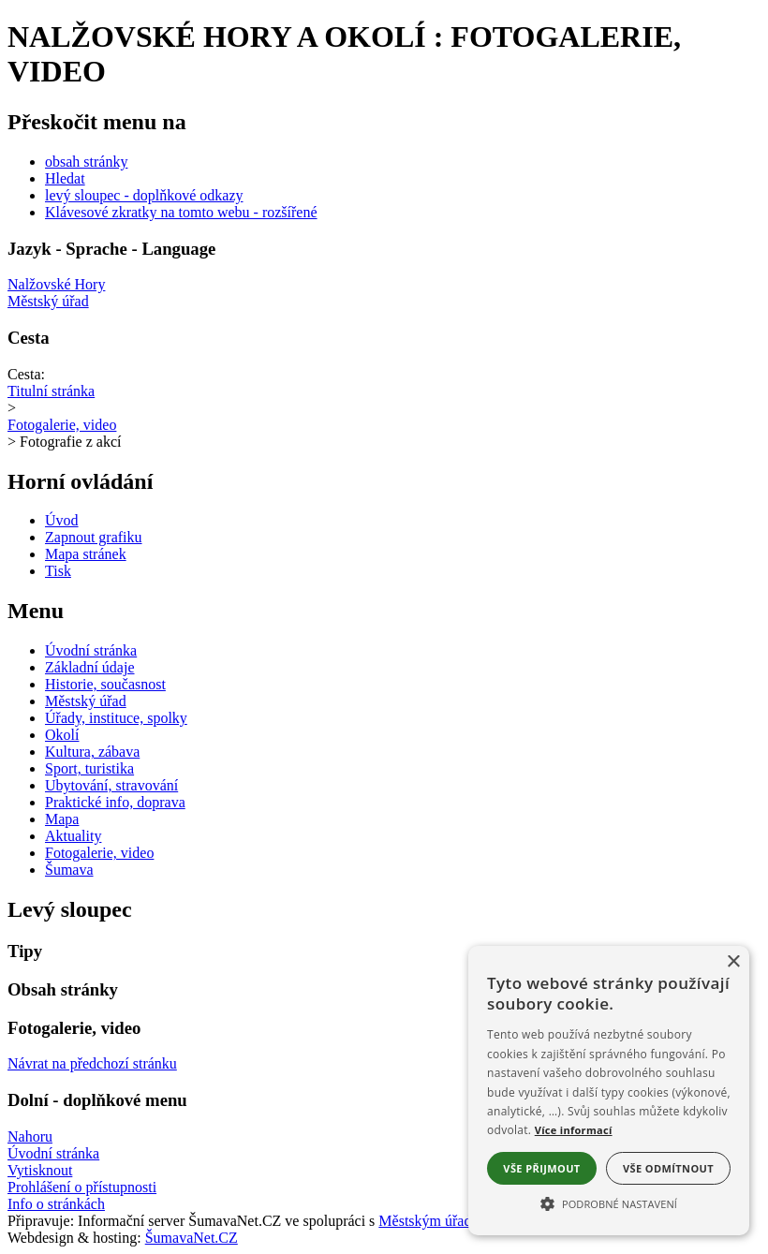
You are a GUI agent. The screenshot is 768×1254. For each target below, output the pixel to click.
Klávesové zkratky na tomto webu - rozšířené (181, 212)
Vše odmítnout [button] (668, 1168)
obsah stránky (86, 162)
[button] (609, 1202)
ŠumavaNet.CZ (191, 1238)
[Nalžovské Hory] (384, 284)
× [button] (733, 962)
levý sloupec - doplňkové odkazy (144, 195)
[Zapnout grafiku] (93, 537)
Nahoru (29, 1136)
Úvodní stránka (53, 1153)
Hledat (65, 178)
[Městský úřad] (384, 301)
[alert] (608, 1090)
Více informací (574, 1130)
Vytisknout (39, 1170)
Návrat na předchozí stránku (92, 1063)
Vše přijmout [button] (541, 1168)
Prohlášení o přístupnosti (81, 1187)
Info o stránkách (56, 1204)
